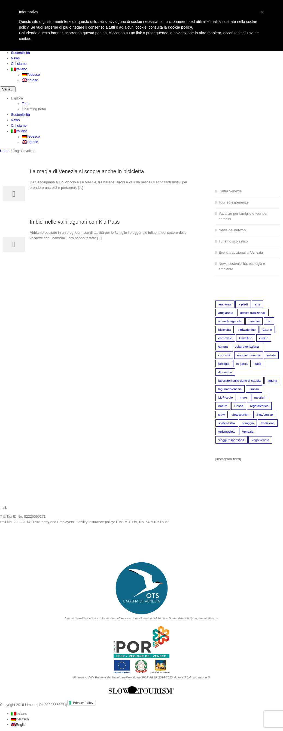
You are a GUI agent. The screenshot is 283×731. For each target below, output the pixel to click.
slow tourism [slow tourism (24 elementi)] (240, 414)
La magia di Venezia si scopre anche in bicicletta (87, 171)
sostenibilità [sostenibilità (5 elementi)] (226, 423)
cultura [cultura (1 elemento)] (223, 346)
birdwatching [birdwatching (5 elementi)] (247, 329)
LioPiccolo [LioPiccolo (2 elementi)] (225, 397)
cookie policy (180, 27)
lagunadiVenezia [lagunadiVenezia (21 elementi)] (230, 389)
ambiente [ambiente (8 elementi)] (225, 304)
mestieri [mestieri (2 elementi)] (259, 397)
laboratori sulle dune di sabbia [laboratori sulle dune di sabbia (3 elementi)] (239, 380)
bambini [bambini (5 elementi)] (254, 321)
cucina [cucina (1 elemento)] (264, 338)
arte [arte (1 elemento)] (257, 304)
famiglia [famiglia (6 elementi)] (223, 363)
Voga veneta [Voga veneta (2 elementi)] (260, 440)
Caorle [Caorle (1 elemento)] (267, 329)
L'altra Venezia (230, 191)
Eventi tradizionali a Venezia (241, 252)
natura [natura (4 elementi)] (222, 406)
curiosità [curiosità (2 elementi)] (224, 355)
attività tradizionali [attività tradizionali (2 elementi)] (253, 312)
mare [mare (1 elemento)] (243, 397)
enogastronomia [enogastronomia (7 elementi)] (248, 355)
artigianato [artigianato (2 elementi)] (225, 312)
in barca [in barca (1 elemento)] (242, 363)
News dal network (233, 230)
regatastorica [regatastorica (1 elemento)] (259, 406)
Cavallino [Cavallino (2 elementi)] (245, 338)
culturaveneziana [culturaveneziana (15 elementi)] (247, 346)
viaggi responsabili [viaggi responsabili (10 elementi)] (231, 440)
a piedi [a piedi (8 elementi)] (243, 304)
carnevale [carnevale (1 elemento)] (225, 338)
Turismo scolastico (233, 241)
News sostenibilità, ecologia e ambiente (242, 266)
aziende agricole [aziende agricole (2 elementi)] (230, 321)
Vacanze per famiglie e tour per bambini (243, 216)
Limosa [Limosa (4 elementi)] (254, 389)
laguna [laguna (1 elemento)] (272, 380)
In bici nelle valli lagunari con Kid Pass (75, 222)
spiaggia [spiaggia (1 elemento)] (248, 423)
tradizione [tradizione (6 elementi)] (268, 423)
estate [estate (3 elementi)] (271, 355)
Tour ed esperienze (234, 202)
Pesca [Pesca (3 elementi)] (238, 406)
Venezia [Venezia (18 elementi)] (248, 431)
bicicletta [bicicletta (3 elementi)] (224, 329)
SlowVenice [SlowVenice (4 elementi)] (264, 414)
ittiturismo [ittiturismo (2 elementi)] (225, 372)
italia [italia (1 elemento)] (258, 363)
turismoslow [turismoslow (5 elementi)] (226, 431)
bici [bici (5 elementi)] (269, 321)
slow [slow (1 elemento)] (221, 414)
